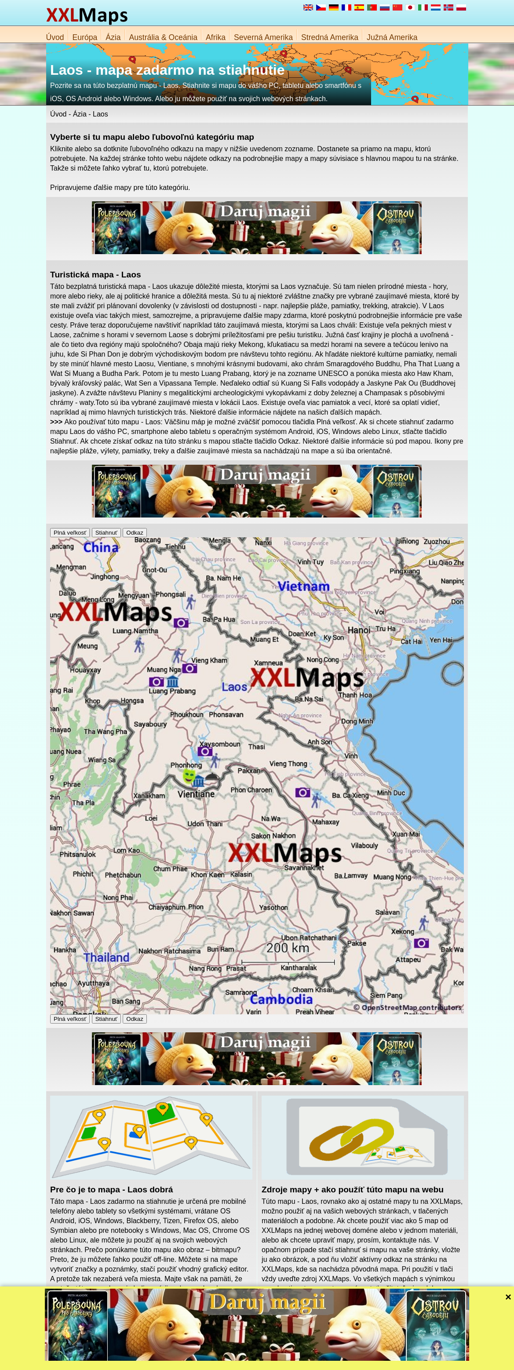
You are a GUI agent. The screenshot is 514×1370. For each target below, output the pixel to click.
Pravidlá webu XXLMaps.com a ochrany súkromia (297, 1361)
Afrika (216, 37)
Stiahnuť (106, 532)
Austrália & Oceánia (163, 37)
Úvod (55, 37)
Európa (85, 37)
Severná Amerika (263, 37)
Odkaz (134, 532)
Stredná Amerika (329, 37)
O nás (228, 1361)
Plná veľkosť (70, 532)
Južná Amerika (392, 37)
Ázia (113, 37)
